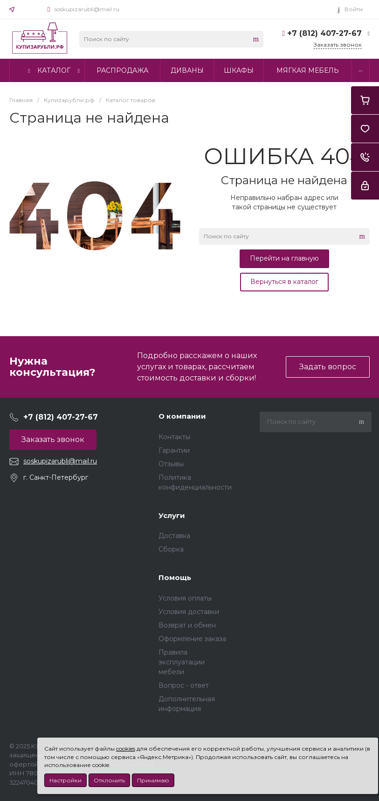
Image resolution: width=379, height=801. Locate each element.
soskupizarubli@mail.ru (87, 9)
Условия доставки (188, 612)
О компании (182, 416)
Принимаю (153, 780)
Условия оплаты (185, 598)
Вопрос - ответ (183, 685)
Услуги (171, 515)
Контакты (174, 437)
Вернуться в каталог (284, 281)
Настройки (65, 780)
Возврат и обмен (187, 625)
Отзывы (171, 464)
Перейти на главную (284, 258)
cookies (125, 748)
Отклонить (109, 780)
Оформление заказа (192, 639)
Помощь (174, 577)
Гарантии (174, 450)
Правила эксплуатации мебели (181, 662)
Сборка (171, 549)
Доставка (174, 536)
